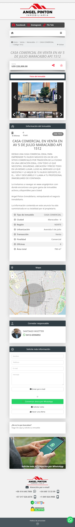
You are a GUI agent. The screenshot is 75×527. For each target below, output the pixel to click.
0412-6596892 (32, 334)
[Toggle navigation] (61, 33)
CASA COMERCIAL (47, 42)
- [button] (12, 276)
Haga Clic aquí (17, 428)
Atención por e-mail (37, 487)
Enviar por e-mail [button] (37, 389)
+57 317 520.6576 (24, 497)
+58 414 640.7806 (24, 491)
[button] (15, 97)
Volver (60, 44)
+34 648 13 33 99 (47, 491)
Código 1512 (18, 44)
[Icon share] (18, 25)
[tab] (19, 76)
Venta (22, 42)
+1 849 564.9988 (47, 497)
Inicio (14, 42)
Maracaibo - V (32, 42)
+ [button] (12, 273)
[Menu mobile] (12, 33)
